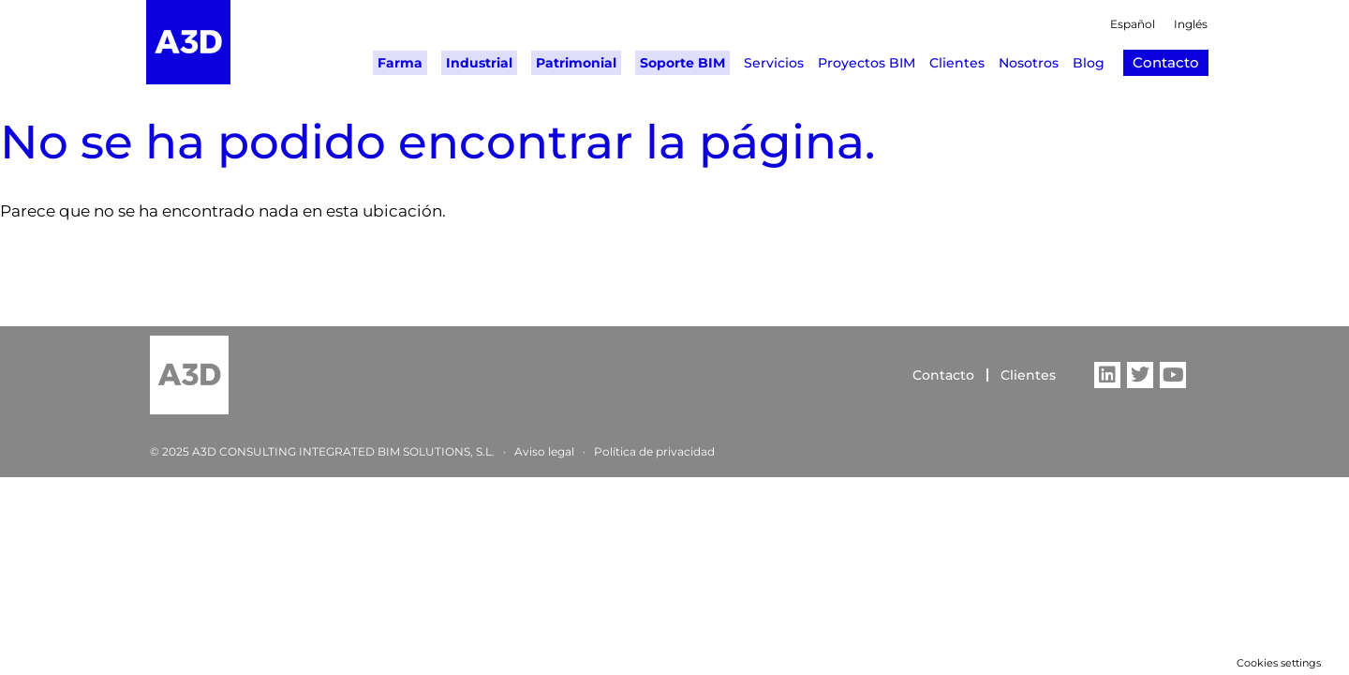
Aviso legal (544, 451)
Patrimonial (576, 62)
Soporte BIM (682, 62)
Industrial (479, 62)
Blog (1088, 62)
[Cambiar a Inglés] (1181, 26)
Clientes (957, 62)
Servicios (774, 62)
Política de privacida (650, 451)
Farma (400, 62)
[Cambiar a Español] (1123, 26)
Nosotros (1029, 62)
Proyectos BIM (866, 62)
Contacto (943, 375)
